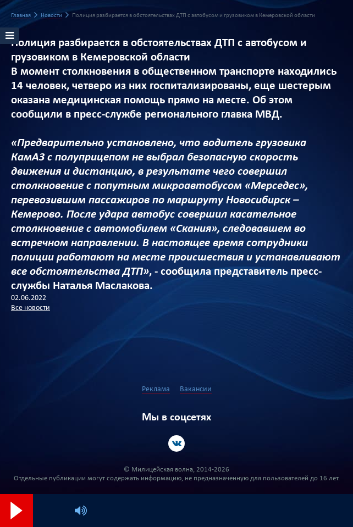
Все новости (30, 308)
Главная (21, 16)
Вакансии (196, 389)
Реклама (156, 389)
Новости (51, 16)
